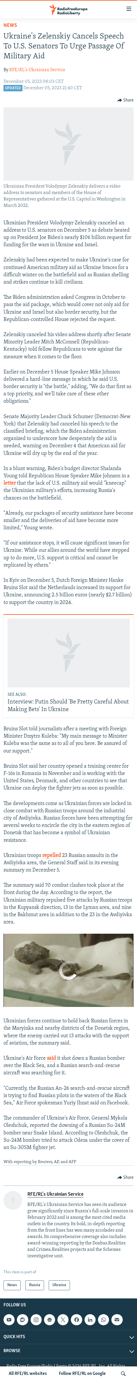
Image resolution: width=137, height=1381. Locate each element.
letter (9, 483)
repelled (51, 855)
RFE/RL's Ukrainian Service (37, 70)
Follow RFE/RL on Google (82, 1373)
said (51, 1058)
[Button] (125, 100)
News (10, 25)
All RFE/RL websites (28, 1373)
